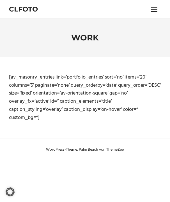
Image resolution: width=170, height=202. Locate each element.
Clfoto (23, 9)
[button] (10, 192)
